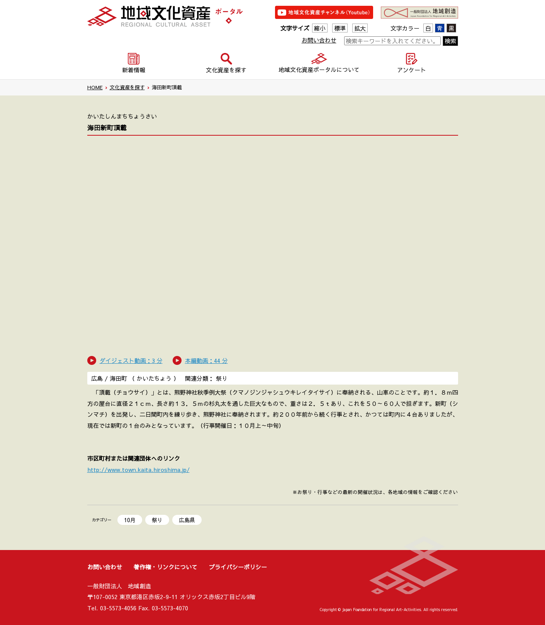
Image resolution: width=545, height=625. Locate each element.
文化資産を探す (127, 87)
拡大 (360, 28)
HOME (95, 87)
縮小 (320, 28)
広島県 (187, 520)
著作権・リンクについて (165, 567)
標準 (340, 28)
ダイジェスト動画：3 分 (131, 360)
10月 (130, 520)
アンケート (411, 70)
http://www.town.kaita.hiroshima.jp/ (138, 469)
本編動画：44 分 (206, 360)
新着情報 (133, 70)
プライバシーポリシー (238, 567)
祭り (157, 520)
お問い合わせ (319, 40)
